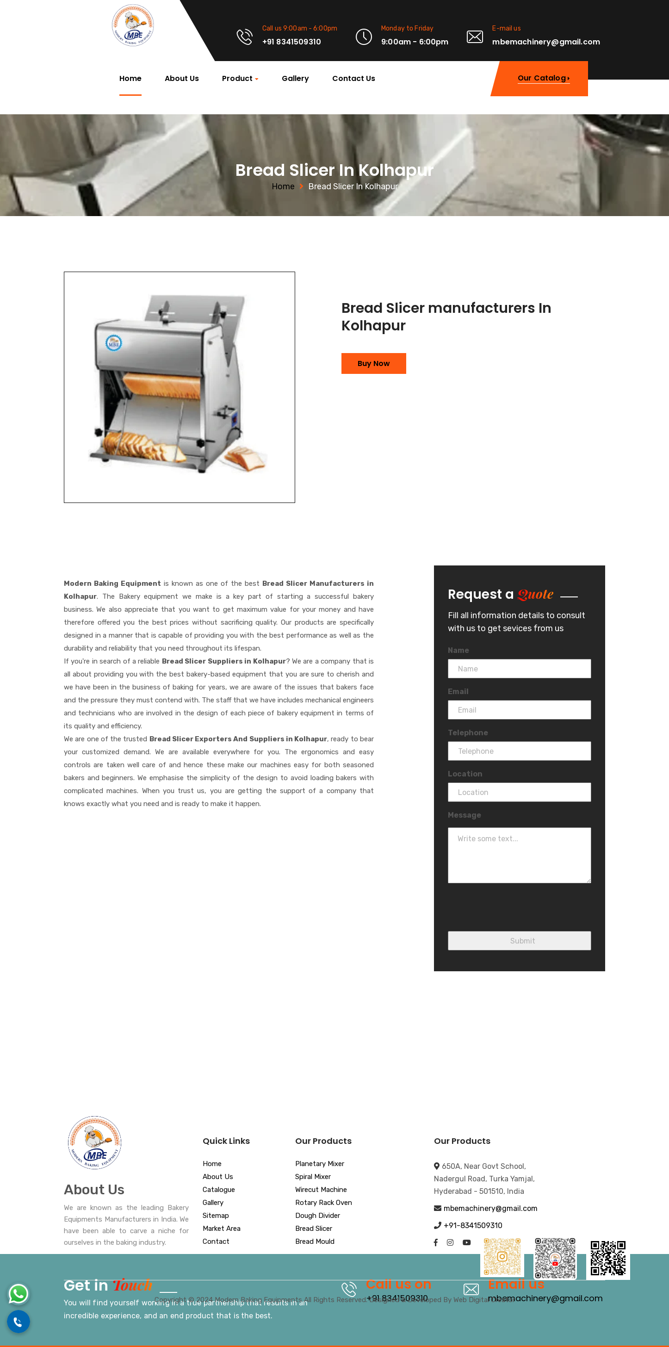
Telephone (468, 732)
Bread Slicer (313, 1229)
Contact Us (353, 78)
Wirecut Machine (321, 1190)
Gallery (295, 78)
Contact (216, 1242)
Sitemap (216, 1216)
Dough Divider (317, 1216)
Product (237, 79)
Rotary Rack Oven (323, 1203)
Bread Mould (314, 1242)
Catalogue (219, 1190)
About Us (182, 78)
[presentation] (518, 913)
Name (458, 650)
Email (458, 691)
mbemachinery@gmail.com (491, 1208)
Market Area (222, 1229)
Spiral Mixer (313, 1177)
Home (130, 78)
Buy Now (374, 363)
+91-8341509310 (473, 1225)
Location (465, 774)
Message (464, 815)
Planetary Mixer (319, 1164)
